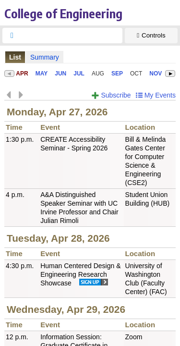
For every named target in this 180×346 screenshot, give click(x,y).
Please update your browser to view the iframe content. (90, 57)
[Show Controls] (151, 35)
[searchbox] (71, 35)
